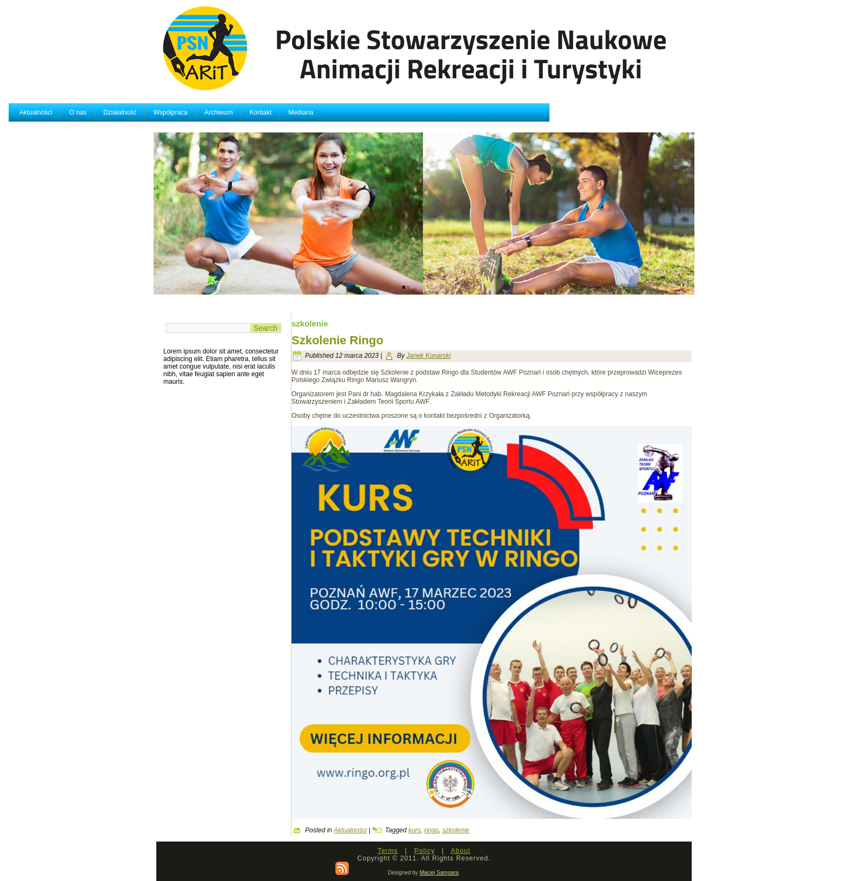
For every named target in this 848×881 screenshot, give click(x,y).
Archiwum (363, 112)
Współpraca (316, 112)
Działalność (264, 112)
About (460, 851)
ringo (431, 830)
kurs (414, 830)
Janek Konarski (428, 355)
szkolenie (455, 830)
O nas (222, 112)
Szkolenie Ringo (337, 340)
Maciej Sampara (439, 873)
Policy (424, 851)
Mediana (446, 112)
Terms (387, 851)
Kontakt (406, 112)
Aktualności (180, 112)
